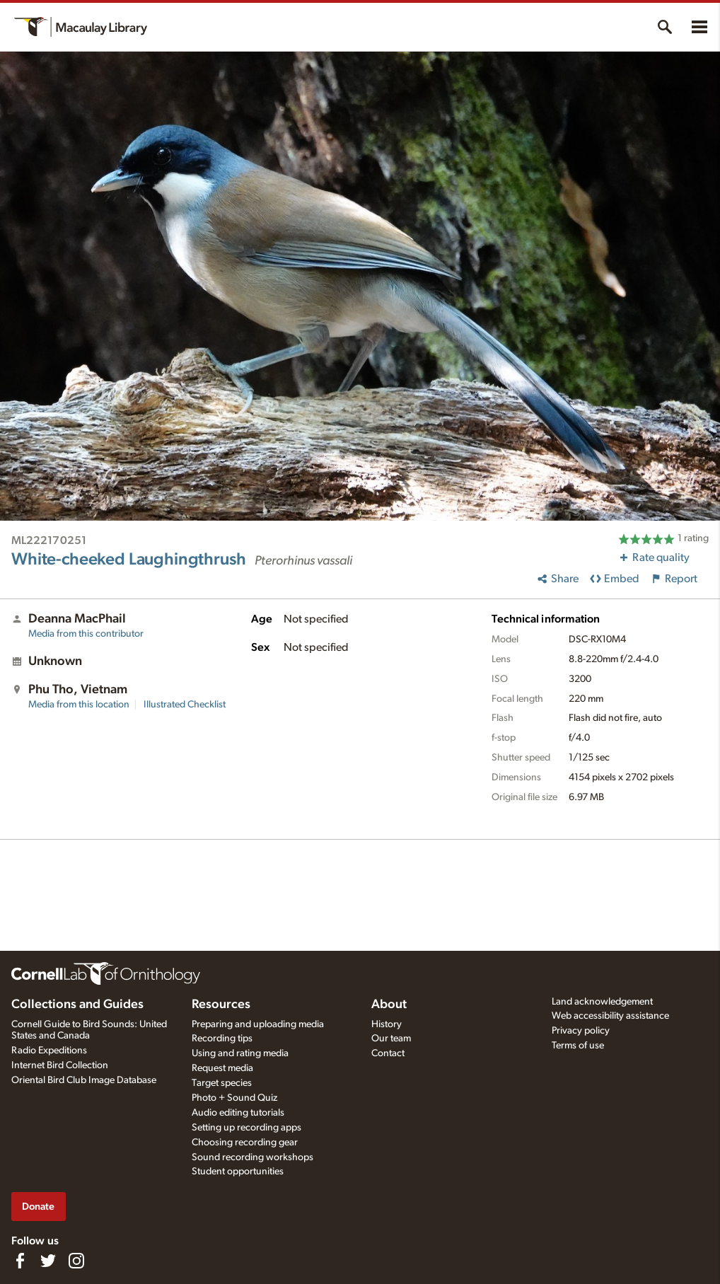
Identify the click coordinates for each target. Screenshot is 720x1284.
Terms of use (578, 1046)
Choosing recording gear (245, 1142)
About (389, 1004)
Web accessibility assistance (610, 1016)
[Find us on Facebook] (19, 1260)
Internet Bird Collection (59, 1065)
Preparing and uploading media (258, 1024)
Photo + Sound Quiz (234, 1098)
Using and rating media (240, 1053)
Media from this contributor (86, 634)
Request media (222, 1068)
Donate (38, 1206)
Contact (388, 1053)
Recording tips (222, 1038)
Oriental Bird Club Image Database (83, 1080)
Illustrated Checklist (185, 705)
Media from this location (78, 705)
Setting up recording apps (246, 1128)
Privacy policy (581, 1031)
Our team (391, 1038)
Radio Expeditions (49, 1050)
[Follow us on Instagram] (76, 1260)
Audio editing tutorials (238, 1113)
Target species (222, 1083)
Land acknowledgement (602, 1002)
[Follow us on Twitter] (48, 1260)
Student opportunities (238, 1171)
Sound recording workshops (252, 1157)
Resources (221, 1004)
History (386, 1024)
